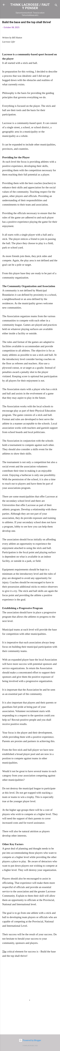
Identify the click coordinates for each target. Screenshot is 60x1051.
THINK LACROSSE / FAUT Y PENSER (30, 6)
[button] (56, 23)
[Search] (56, 5)
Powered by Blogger (30, 1040)
